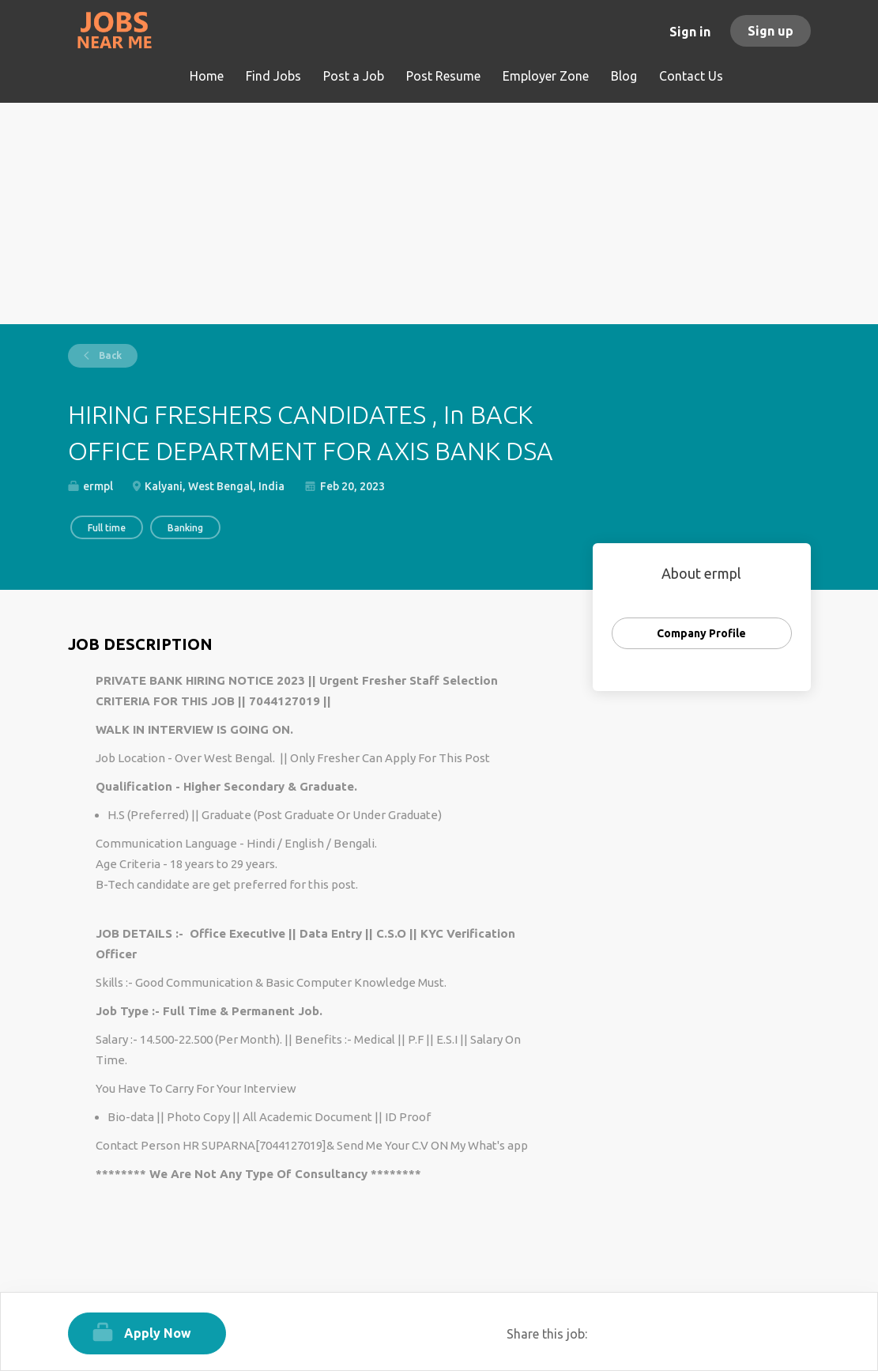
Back (109, 355)
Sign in (689, 32)
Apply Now (157, 1333)
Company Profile (701, 633)
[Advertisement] (439, 213)
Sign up (770, 31)
